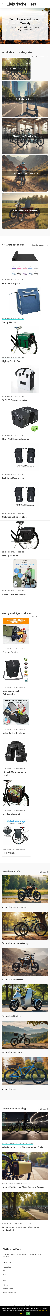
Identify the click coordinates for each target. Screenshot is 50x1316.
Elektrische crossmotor (12, 979)
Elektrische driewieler (11, 1016)
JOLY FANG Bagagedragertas (15, 439)
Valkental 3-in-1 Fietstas (14, 733)
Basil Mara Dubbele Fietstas (14, 516)
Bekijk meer (43, 872)
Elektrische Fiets (12, 1249)
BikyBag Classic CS (11, 813)
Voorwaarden (8, 1289)
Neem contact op (9, 1292)
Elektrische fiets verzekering (15, 943)
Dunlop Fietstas (9, 322)
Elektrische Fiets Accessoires (13, 280)
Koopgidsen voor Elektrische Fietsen (16, 1183)
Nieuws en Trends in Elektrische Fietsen (16, 1223)
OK (28, 1313)
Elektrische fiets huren (12, 1052)
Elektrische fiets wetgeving (14, 906)
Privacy (5, 1285)
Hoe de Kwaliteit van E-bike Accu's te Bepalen (23, 1187)
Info (4, 1271)
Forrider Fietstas (10, 652)
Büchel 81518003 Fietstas (14, 594)
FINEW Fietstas (10, 852)
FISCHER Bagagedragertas (14, 400)
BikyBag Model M (10, 555)
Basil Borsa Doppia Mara (13, 477)
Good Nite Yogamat (11, 283)
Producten (7, 1267)
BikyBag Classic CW (11, 361)
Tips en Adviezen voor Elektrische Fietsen (17, 1144)
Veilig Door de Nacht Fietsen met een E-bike (22, 1147)
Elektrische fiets (9, 1088)
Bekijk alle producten (39, 57)
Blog (4, 1274)
